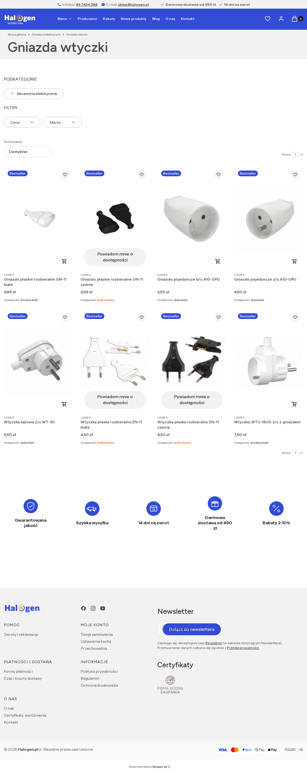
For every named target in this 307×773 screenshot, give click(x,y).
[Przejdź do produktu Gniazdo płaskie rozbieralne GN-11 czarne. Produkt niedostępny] (115, 218)
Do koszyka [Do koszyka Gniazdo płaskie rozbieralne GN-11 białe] (64, 261)
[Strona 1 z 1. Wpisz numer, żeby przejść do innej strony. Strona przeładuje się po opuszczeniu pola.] (295, 154)
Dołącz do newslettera (191, 629)
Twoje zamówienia (97, 634)
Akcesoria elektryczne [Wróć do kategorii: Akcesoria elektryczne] (33, 93)
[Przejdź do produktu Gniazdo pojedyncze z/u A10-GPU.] (268, 218)
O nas (9, 708)
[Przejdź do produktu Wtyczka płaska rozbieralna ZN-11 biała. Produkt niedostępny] (115, 361)
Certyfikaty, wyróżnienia (25, 715)
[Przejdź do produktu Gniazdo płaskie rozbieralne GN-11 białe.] (38, 218)
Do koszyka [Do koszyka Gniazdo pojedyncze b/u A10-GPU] (218, 261)
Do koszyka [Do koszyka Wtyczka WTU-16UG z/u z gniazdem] (294, 404)
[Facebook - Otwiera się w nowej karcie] (83, 608)
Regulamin (90, 678)
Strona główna (17, 34)
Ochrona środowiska (99, 685)
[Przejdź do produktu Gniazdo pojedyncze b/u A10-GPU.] (191, 218)
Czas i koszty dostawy (23, 678)
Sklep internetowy (148, 766)
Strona (286, 154)
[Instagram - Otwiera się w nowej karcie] (93, 608)
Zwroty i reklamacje (21, 634)
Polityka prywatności (99, 671)
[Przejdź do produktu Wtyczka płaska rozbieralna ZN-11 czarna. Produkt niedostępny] (191, 361)
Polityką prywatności (243, 648)
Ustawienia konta (96, 641)
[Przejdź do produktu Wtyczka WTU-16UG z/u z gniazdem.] (268, 361)
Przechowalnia (94, 648)
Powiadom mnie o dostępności (115, 257)
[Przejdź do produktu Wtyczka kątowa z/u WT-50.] (38, 361)
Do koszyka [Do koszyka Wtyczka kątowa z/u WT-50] (64, 404)
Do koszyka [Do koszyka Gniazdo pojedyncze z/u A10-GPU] (294, 261)
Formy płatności (18, 671)
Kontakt (11, 722)
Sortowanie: (13, 142)
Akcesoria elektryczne (46, 34)
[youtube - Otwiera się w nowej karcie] (103, 608)
